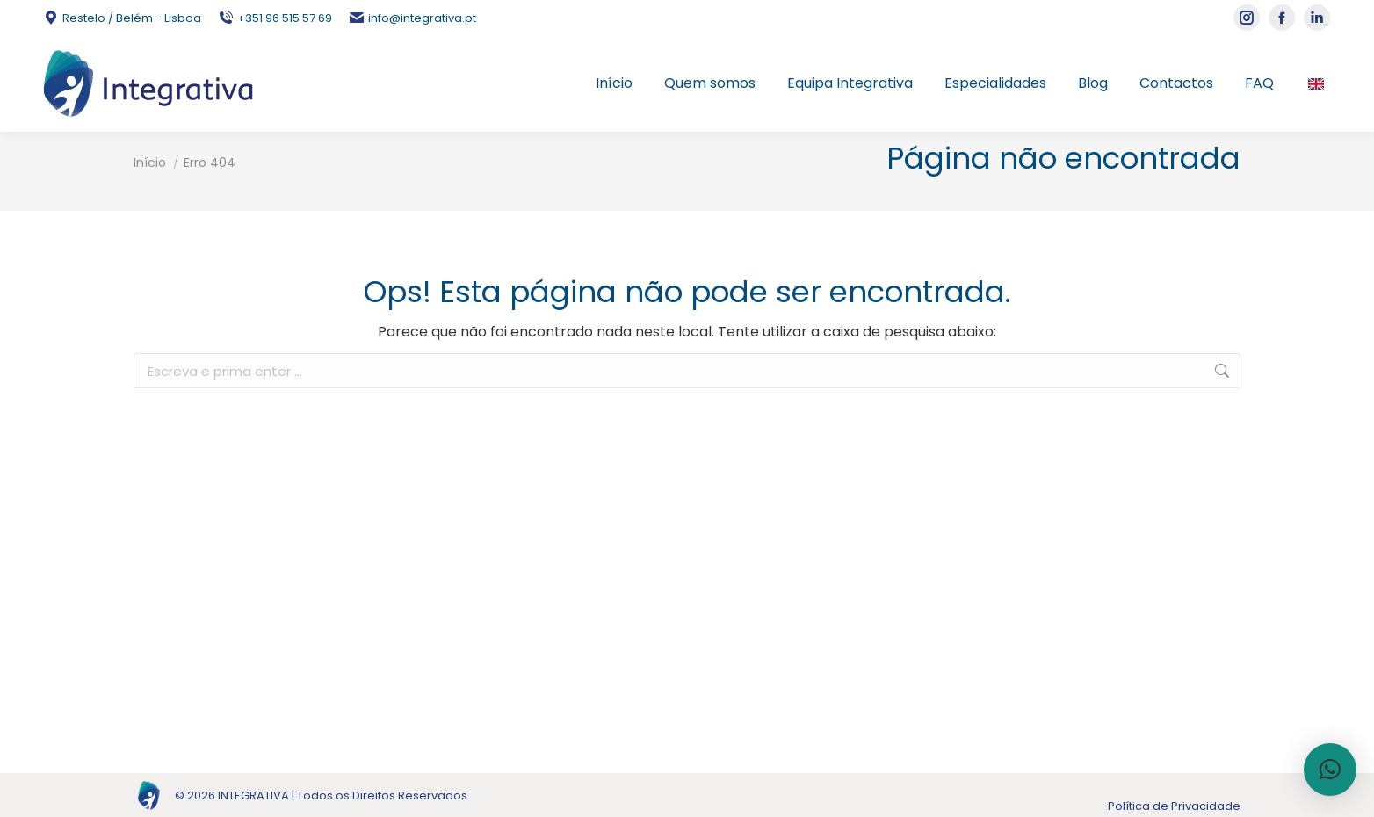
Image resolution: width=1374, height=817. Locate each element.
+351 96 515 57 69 (275, 18)
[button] (1330, 769)
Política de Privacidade (1174, 806)
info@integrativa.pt (413, 18)
